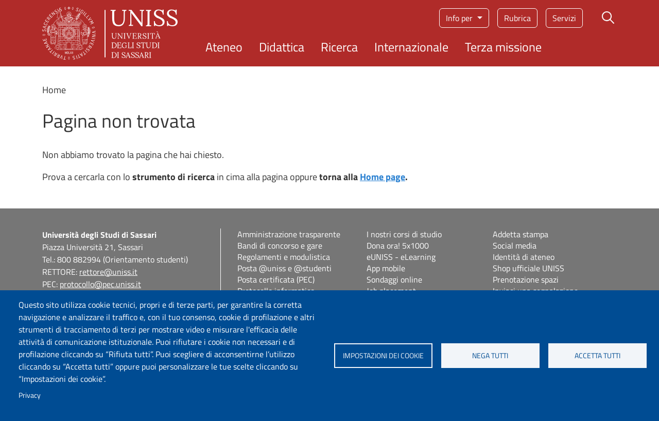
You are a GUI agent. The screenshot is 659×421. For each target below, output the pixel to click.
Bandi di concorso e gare (279, 245)
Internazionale (411, 47)
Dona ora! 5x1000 (398, 245)
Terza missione (503, 47)
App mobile (386, 268)
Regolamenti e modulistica (283, 256)
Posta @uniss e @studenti (284, 268)
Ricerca (339, 47)
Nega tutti (490, 355)
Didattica (281, 47)
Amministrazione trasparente (288, 234)
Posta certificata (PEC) (276, 279)
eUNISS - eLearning (401, 256)
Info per (460, 18)
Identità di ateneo (523, 256)
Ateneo (223, 47)
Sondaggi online (394, 279)
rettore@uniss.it (108, 272)
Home (54, 90)
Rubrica (517, 18)
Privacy (30, 395)
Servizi (564, 18)
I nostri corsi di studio (404, 234)
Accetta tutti (597, 355)
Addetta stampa (520, 234)
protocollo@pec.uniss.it (100, 284)
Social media (514, 245)
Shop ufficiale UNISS (528, 268)
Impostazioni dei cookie (383, 355)
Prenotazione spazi (526, 279)
